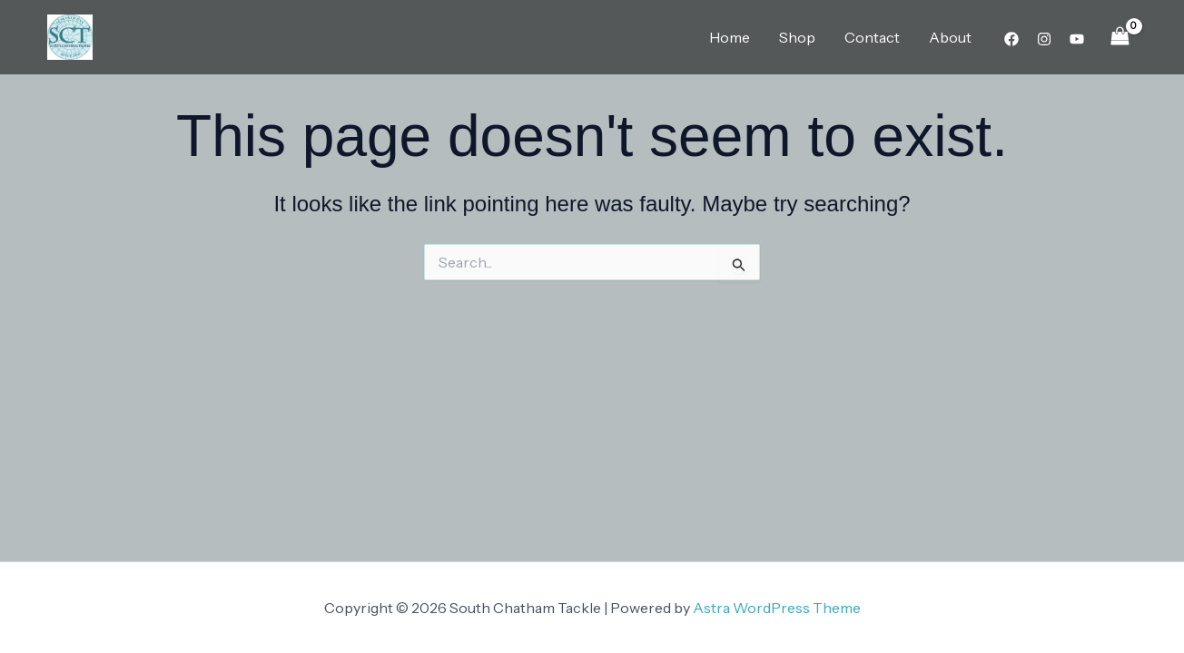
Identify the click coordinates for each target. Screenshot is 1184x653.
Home (729, 37)
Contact (872, 37)
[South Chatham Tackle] (70, 35)
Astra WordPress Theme (777, 608)
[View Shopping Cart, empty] (1119, 37)
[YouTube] (1077, 39)
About (950, 37)
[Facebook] (1011, 39)
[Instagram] (1044, 39)
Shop (797, 37)
